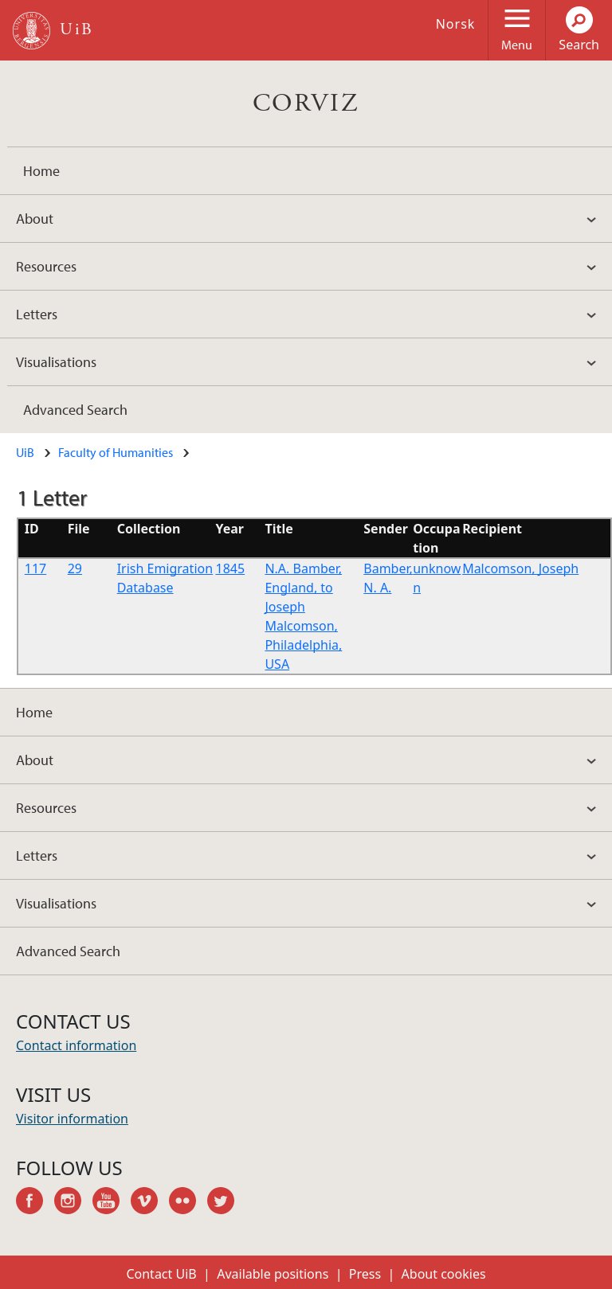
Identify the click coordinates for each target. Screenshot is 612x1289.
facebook (35, 1203)
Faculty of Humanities (115, 452)
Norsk (456, 24)
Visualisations (56, 362)
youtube (111, 1203)
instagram (73, 1203)
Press (365, 1274)
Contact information (76, 1045)
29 (75, 568)
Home (41, 171)
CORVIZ (306, 103)
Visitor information (72, 1118)
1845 (230, 568)
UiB (25, 452)
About (34, 218)
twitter (226, 1203)
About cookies (444, 1274)
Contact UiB (161, 1274)
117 (35, 568)
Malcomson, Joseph (520, 568)
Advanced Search (75, 409)
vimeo (150, 1203)
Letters (36, 314)
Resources (46, 266)
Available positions (272, 1274)
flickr (188, 1203)
